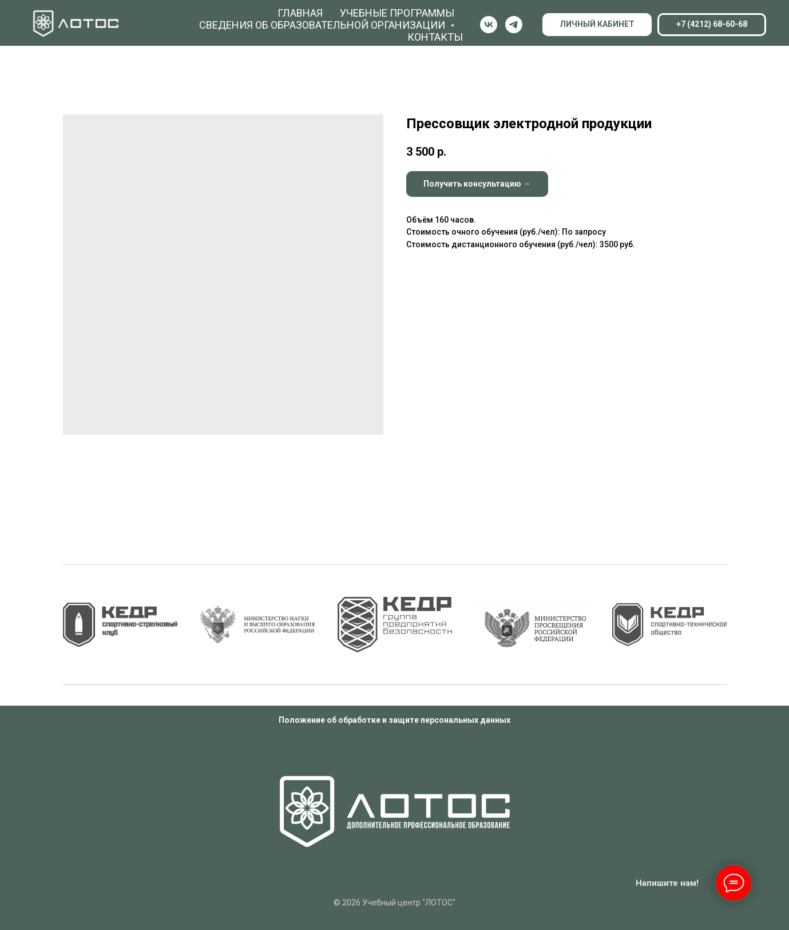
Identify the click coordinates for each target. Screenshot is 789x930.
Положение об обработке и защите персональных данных (394, 720)
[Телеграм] (513, 24)
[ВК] (488, 24)
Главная (300, 13)
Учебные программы (397, 13)
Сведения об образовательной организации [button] (323, 25)
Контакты (435, 37)
